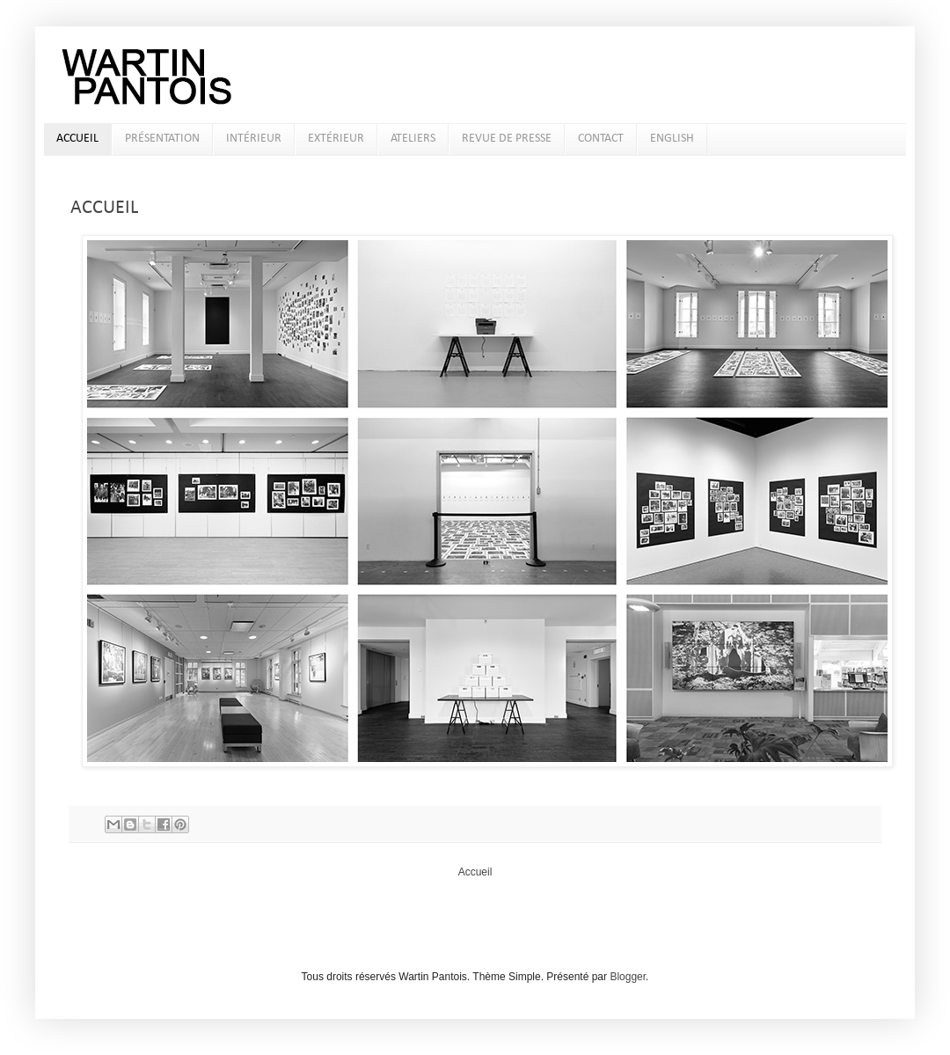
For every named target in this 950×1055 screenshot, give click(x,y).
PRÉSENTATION (162, 138)
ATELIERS (413, 138)
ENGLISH (672, 138)
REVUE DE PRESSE (507, 138)
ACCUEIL (77, 138)
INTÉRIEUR (253, 138)
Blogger (628, 977)
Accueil (475, 872)
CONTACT (601, 138)
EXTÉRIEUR (336, 138)
